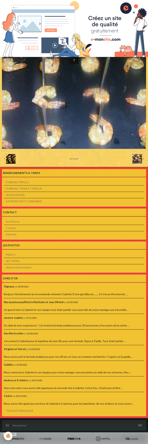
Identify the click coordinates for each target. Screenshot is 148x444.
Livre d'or (11, 234)
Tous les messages (19, 410)
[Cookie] (8, 436)
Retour (74, 158)
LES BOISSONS (15, 195)
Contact (11, 228)
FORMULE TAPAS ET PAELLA (24, 188)
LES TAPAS (12, 261)
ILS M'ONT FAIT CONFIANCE (24, 201)
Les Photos (12, 221)
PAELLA (10, 254)
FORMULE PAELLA (17, 182)
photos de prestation (18, 267)
